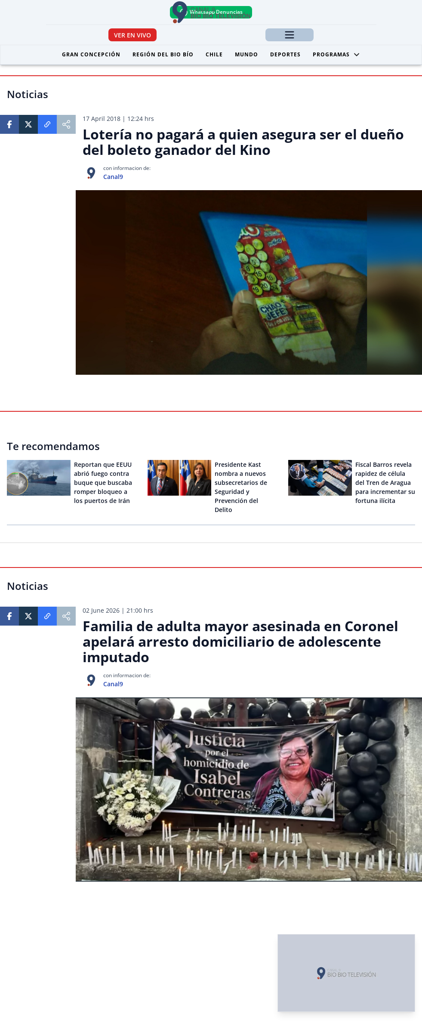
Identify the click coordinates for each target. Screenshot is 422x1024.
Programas (336, 54)
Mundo (246, 54)
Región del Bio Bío (163, 54)
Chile (214, 54)
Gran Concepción (91, 54)
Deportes (285, 54)
